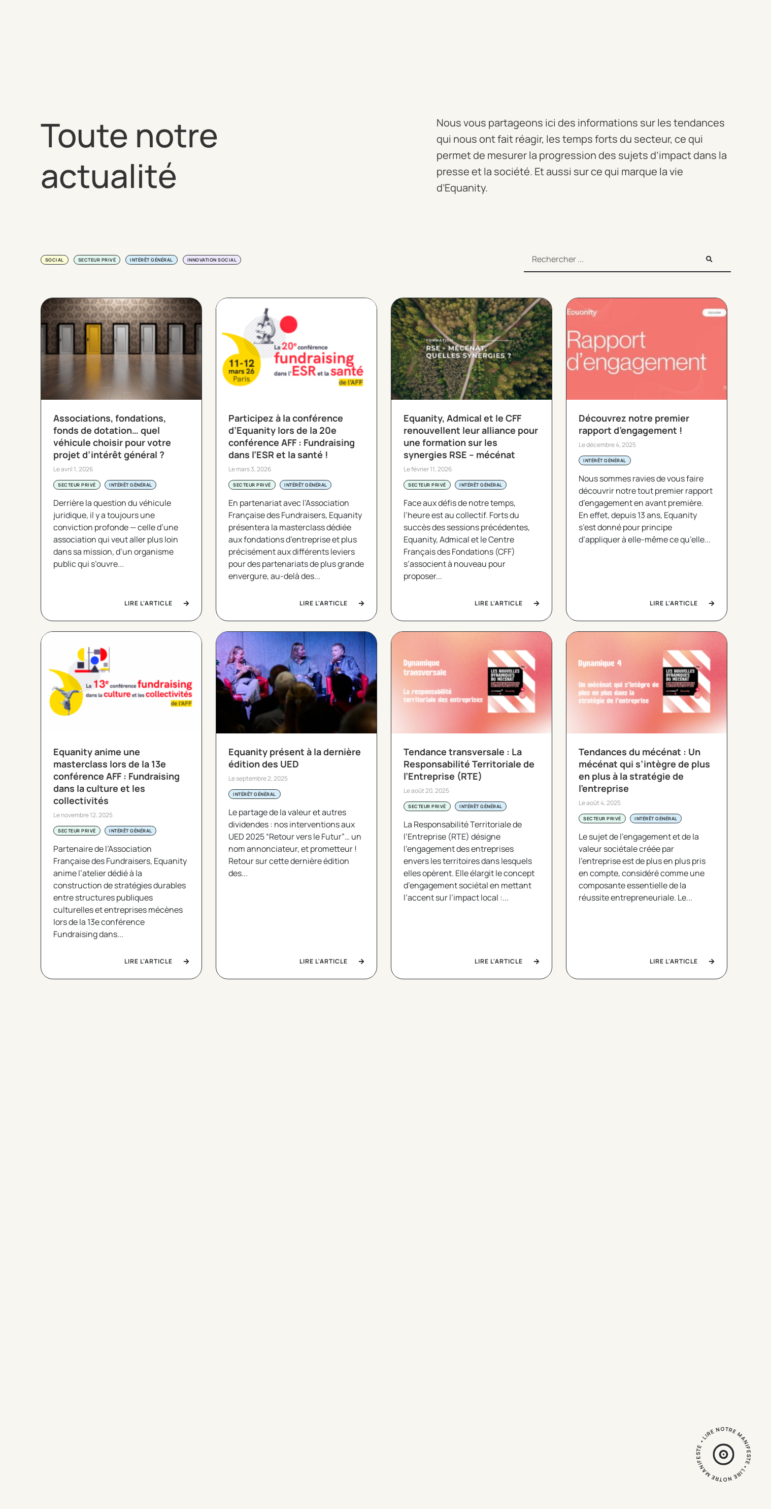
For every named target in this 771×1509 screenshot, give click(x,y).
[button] (51, 1081)
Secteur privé (97, 259)
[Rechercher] (709, 259)
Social (54, 259)
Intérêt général (151, 259)
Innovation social (212, 259)
